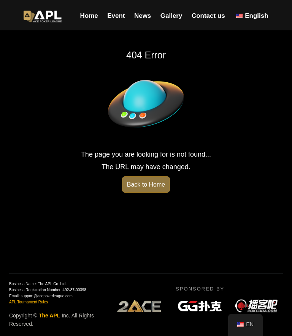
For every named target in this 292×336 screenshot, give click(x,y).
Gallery (171, 15)
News (142, 15)
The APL (49, 315)
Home (89, 15)
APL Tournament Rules (28, 302)
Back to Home (146, 184)
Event (116, 15)
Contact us (208, 15)
